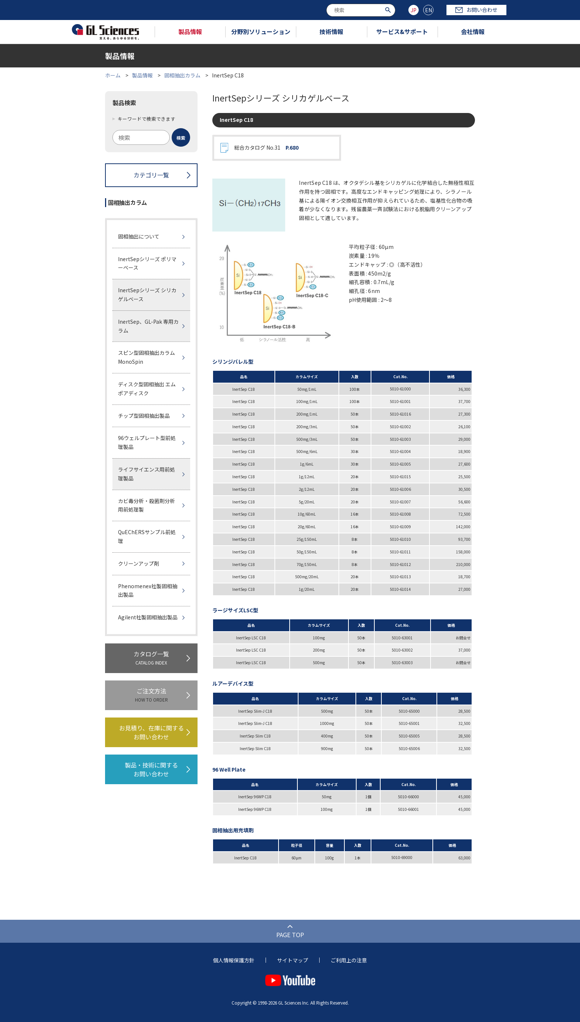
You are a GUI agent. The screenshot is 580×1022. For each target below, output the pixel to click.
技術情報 (331, 31)
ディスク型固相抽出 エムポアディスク (147, 388)
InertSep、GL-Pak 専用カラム (148, 326)
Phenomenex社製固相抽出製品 (147, 590)
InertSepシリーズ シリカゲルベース (147, 294)
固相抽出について (138, 236)
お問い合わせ (476, 9)
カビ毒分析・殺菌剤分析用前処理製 (146, 505)
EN (428, 10)
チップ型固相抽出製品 (144, 415)
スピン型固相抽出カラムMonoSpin (146, 357)
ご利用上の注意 (349, 960)
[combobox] (360, 10)
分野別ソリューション (260, 31)
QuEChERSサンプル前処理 (147, 536)
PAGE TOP (290, 934)
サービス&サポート (402, 31)
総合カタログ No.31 (266, 147)
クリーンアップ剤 (138, 563)
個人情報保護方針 (233, 960)
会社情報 (473, 31)
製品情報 (190, 31)
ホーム (113, 75)
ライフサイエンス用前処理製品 (146, 474)
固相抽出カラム (182, 75)
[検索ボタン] (388, 9)
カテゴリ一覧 (151, 174)
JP (414, 10)
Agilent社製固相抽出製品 (148, 617)
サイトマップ (292, 960)
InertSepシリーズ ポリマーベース (147, 263)
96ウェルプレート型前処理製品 (147, 442)
